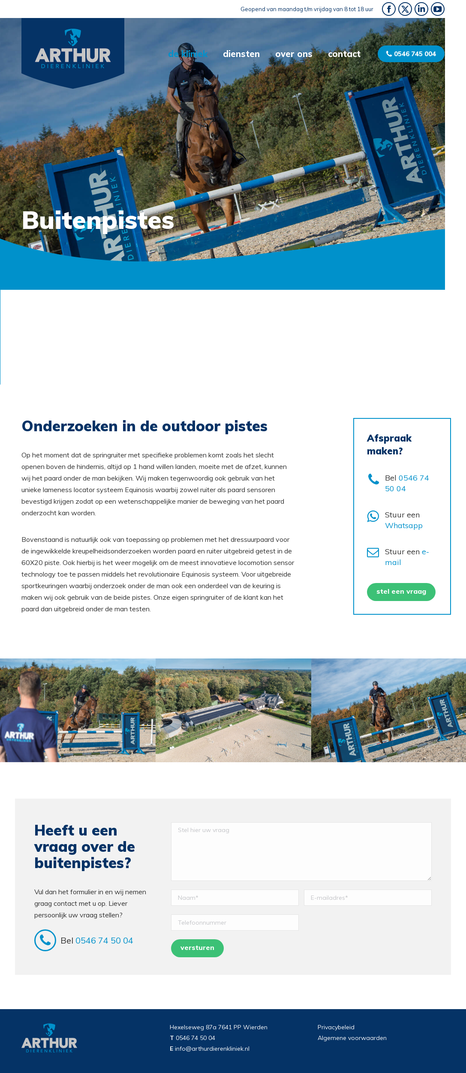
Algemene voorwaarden (352, 1038)
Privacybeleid (336, 1027)
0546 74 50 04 (105, 940)
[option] (78, 710)
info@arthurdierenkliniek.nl (212, 1048)
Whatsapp (404, 525)
